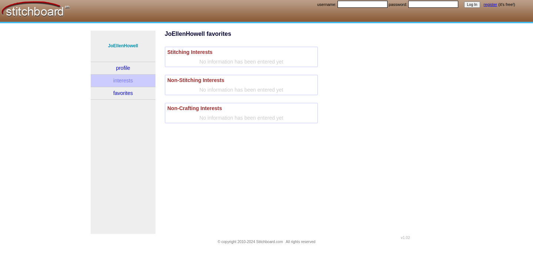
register (490, 4)
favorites (123, 93)
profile (123, 68)
